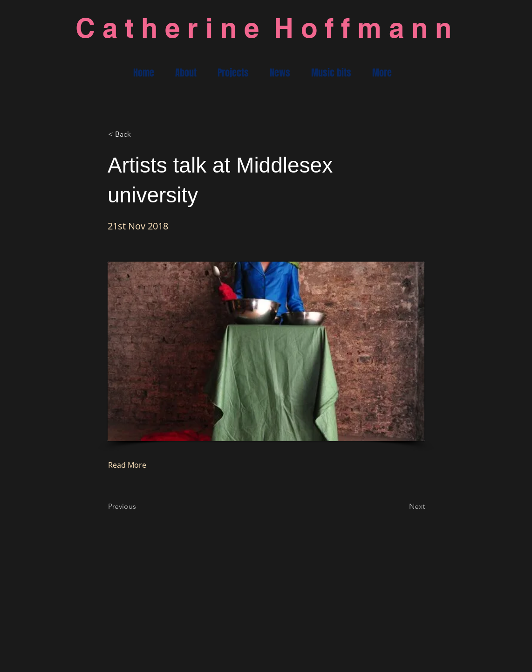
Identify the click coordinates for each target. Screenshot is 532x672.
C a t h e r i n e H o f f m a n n (263, 28)
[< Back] (139, 134)
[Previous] (139, 506)
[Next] (401, 506)
